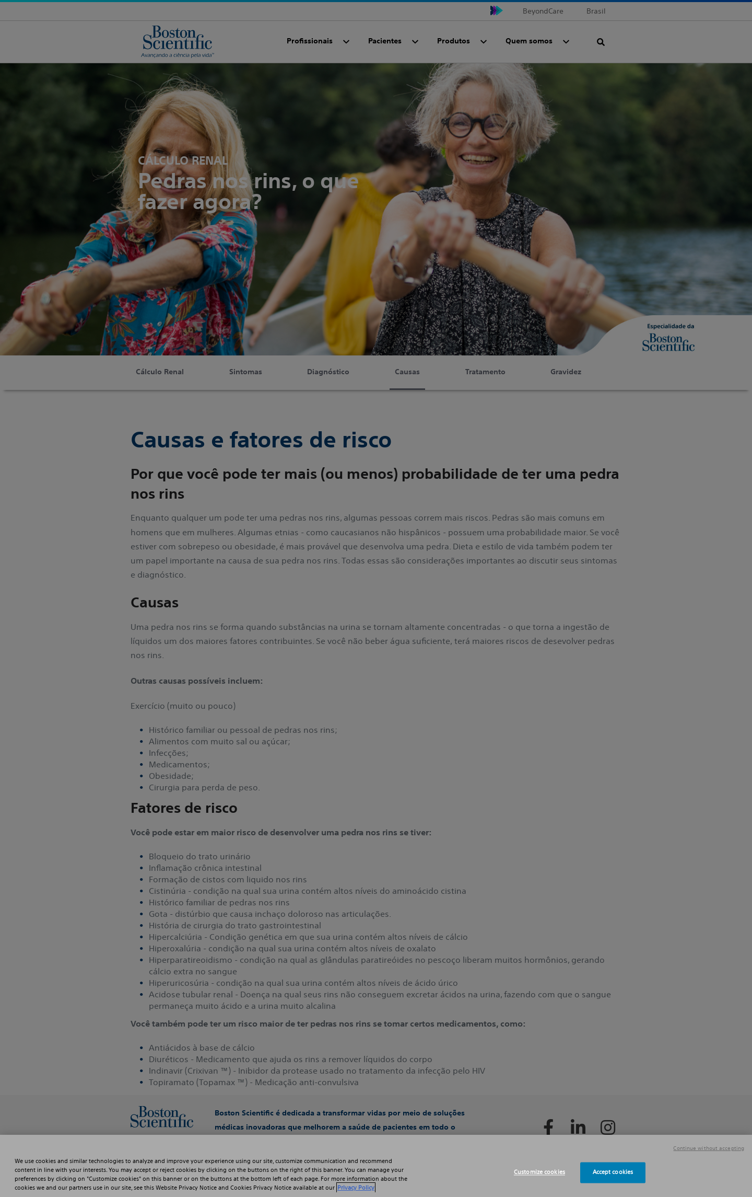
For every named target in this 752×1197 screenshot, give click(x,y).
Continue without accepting (708, 1148)
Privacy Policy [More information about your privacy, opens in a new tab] (355, 1187)
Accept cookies (613, 1172)
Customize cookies (539, 1172)
